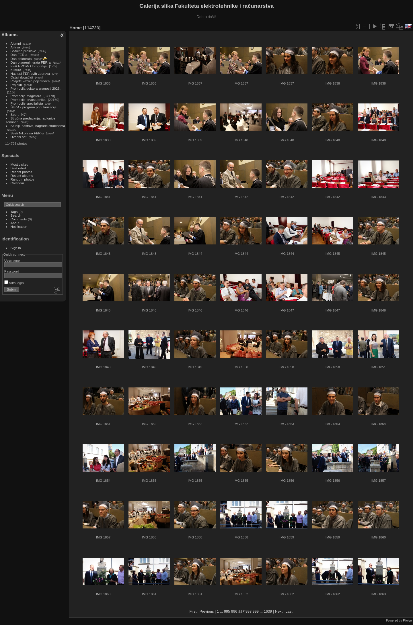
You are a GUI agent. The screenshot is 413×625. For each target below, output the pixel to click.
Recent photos (21, 172)
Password (11, 271)
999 (256, 611)
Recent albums (22, 175)
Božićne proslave (23, 51)
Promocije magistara (26, 96)
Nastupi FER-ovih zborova (30, 73)
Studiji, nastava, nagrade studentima (38, 126)
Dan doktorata (21, 58)
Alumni (16, 43)
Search (16, 215)
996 (234, 611)
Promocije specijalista (27, 103)
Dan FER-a (19, 54)
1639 (268, 611)
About (15, 223)
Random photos (22, 179)
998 (249, 611)
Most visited (19, 164)
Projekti (16, 85)
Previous (207, 611)
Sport (15, 114)
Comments (19, 219)
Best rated (18, 168)
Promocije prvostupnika (28, 99)
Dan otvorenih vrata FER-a (31, 62)
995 (227, 611)
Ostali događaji (22, 77)
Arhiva (15, 47)
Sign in (16, 248)
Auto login (14, 283)
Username (12, 260)
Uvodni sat (19, 137)
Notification (19, 226)
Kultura (16, 70)
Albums (9, 34)
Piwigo (407, 620)
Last (288, 611)
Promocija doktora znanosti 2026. (36, 88)
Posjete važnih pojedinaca (30, 81)
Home (75, 27)
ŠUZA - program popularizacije (34, 107)
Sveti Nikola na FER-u (27, 133)
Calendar (17, 183)
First (192, 611)
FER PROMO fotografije (29, 66)
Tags (14, 211)
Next (279, 611)
